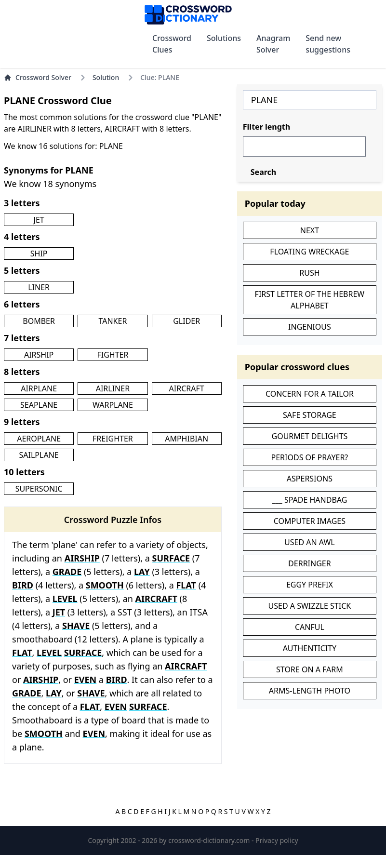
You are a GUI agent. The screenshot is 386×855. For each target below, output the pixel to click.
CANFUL (309, 627)
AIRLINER (113, 388)
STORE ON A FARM (309, 669)
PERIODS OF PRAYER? (309, 457)
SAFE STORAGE (309, 415)
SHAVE (76, 625)
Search (263, 172)
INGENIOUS (309, 326)
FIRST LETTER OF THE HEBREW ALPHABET (310, 300)
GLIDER (186, 321)
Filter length (266, 126)
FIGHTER (112, 354)
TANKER (112, 321)
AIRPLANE (39, 388)
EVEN (85, 679)
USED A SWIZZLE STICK (309, 606)
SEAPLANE (38, 405)
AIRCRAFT (186, 388)
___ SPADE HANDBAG (309, 499)
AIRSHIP (38, 354)
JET (39, 219)
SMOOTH (105, 585)
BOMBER (39, 321)
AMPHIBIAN (186, 438)
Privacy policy (276, 840)
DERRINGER (309, 563)
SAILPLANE (39, 455)
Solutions (224, 38)
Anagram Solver (273, 44)
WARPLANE (113, 405)
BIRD (22, 585)
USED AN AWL (309, 542)
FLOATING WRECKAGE (309, 251)
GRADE (67, 571)
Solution (106, 77)
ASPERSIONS (310, 478)
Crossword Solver (37, 77)
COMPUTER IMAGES (310, 521)
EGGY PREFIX (309, 584)
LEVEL (65, 598)
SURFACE (171, 558)
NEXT (309, 230)
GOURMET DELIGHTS (309, 436)
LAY (142, 571)
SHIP (39, 253)
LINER (39, 287)
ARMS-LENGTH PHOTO (309, 690)
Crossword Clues (171, 44)
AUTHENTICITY (310, 648)
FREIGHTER (113, 438)
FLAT (186, 585)
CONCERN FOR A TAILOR (310, 393)
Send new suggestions (328, 44)
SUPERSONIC (39, 488)
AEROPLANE (39, 438)
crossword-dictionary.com (210, 840)
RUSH (309, 272)
